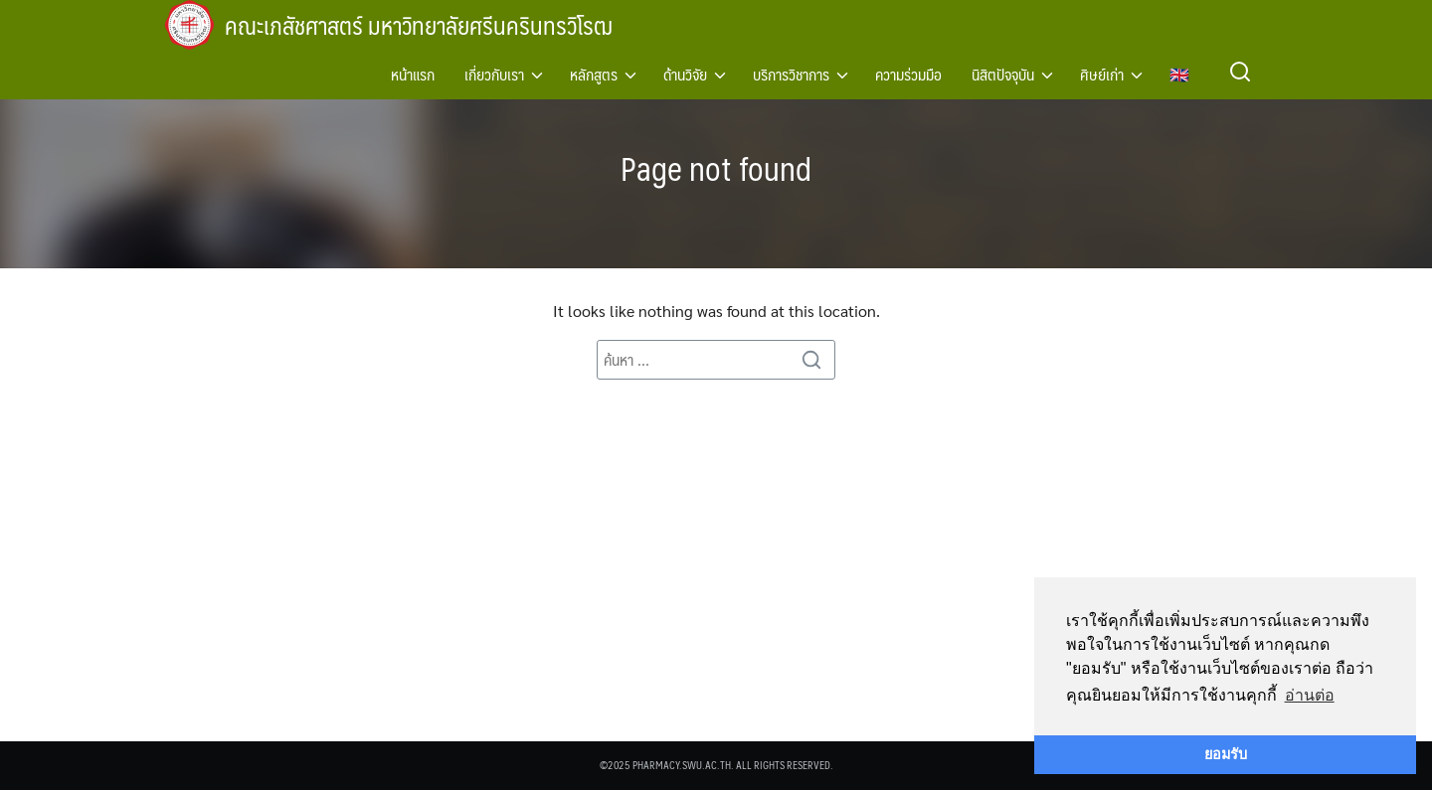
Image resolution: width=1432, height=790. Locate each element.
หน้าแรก (413, 74)
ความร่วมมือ (908, 74)
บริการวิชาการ (791, 74)
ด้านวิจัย (685, 74)
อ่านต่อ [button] (1310, 695)
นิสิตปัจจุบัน (1003, 74)
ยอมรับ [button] (1225, 754)
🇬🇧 (1179, 74)
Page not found (716, 168)
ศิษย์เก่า (1102, 74)
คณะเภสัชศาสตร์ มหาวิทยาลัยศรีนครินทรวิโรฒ (422, 25)
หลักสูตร (594, 74)
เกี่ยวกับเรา (494, 74)
